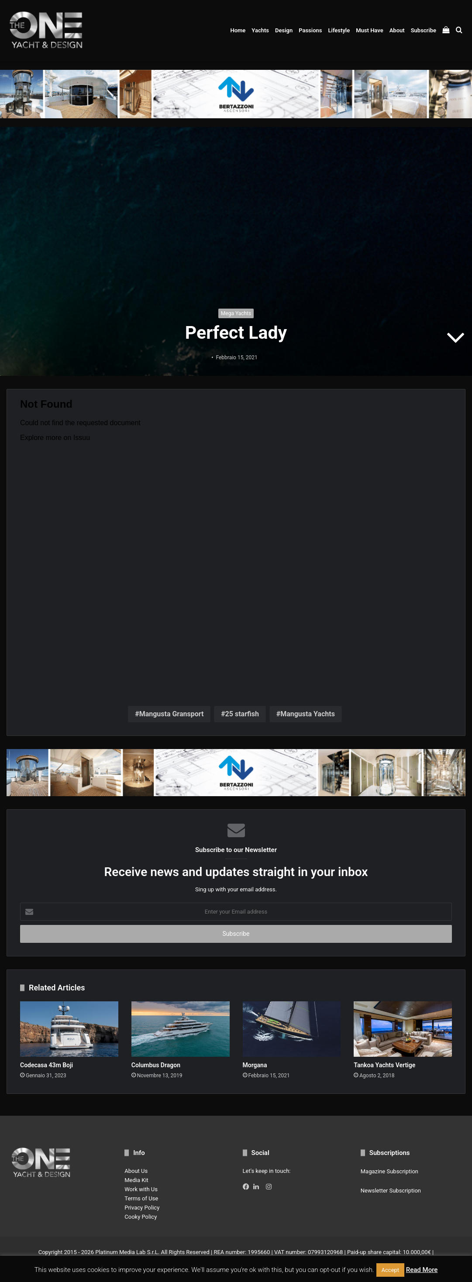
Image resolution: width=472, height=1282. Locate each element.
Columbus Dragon (155, 1065)
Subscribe (423, 30)
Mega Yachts (236, 313)
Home (237, 30)
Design (284, 30)
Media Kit (136, 1180)
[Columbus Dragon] (180, 1029)
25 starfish (242, 714)
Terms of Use (141, 1198)
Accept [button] (391, 1270)
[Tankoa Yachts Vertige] (403, 1029)
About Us (136, 1171)
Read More (422, 1270)
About (397, 30)
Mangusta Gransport (171, 714)
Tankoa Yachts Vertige (384, 1065)
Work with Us (141, 1189)
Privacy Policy (141, 1207)
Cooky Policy (140, 1216)
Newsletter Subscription (391, 1190)
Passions (310, 30)
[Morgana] (292, 1029)
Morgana (255, 1065)
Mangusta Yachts (307, 714)
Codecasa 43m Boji (46, 1065)
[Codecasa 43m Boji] (69, 1029)
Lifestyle (339, 30)
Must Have (369, 30)
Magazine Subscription (389, 1171)
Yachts (260, 30)
